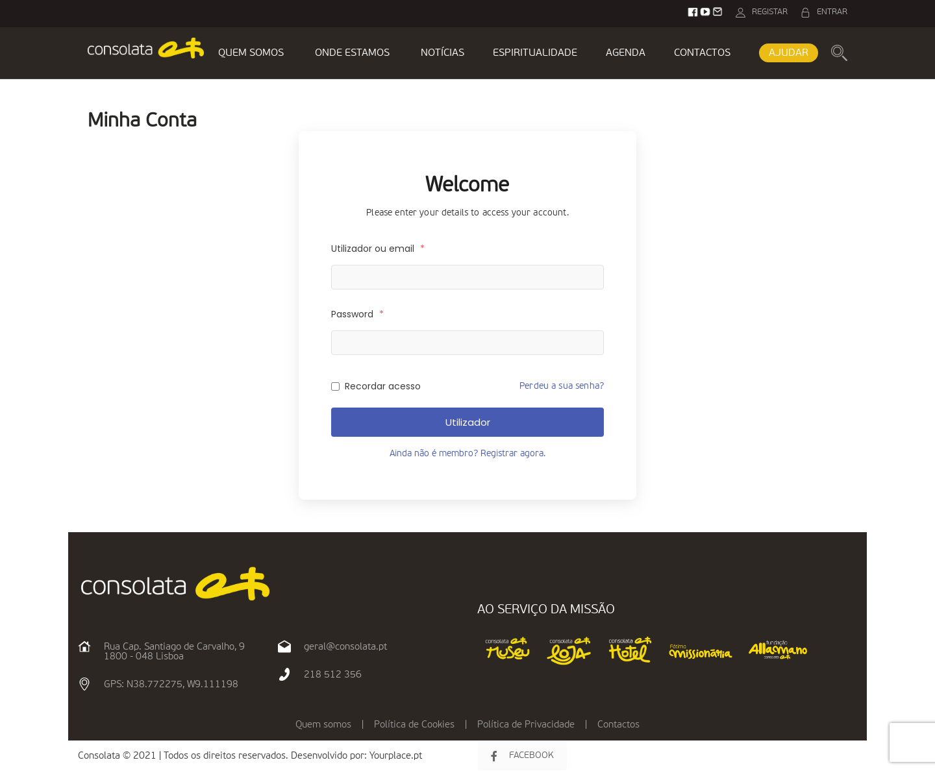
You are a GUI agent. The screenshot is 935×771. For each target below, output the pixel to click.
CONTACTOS (702, 53)
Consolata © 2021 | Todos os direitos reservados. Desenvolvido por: (223, 756)
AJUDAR (788, 53)
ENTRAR (832, 12)
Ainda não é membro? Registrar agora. (467, 453)
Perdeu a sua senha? (561, 386)
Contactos (618, 724)
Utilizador (467, 422)
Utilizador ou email (378, 248)
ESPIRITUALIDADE (535, 53)
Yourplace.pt (395, 756)
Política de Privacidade (526, 724)
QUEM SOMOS (251, 53)
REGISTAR (770, 12)
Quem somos (323, 724)
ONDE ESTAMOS (352, 53)
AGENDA (625, 53)
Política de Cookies (414, 724)
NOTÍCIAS (442, 53)
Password (357, 314)
